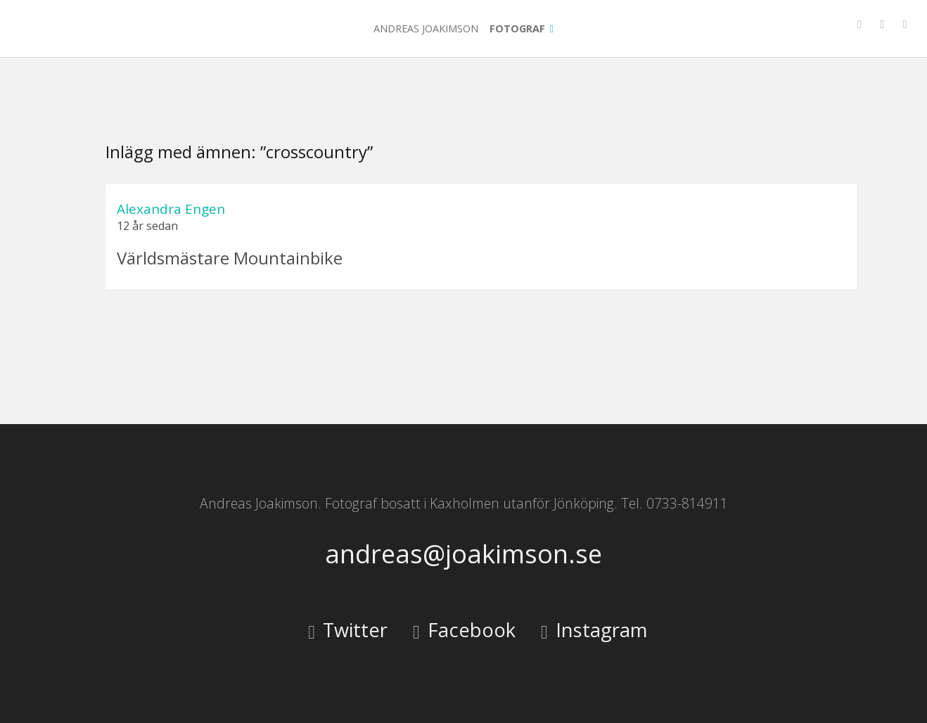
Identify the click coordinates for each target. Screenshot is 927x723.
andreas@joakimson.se (463, 554)
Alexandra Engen (171, 208)
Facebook (464, 630)
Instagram (594, 630)
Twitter (348, 630)
